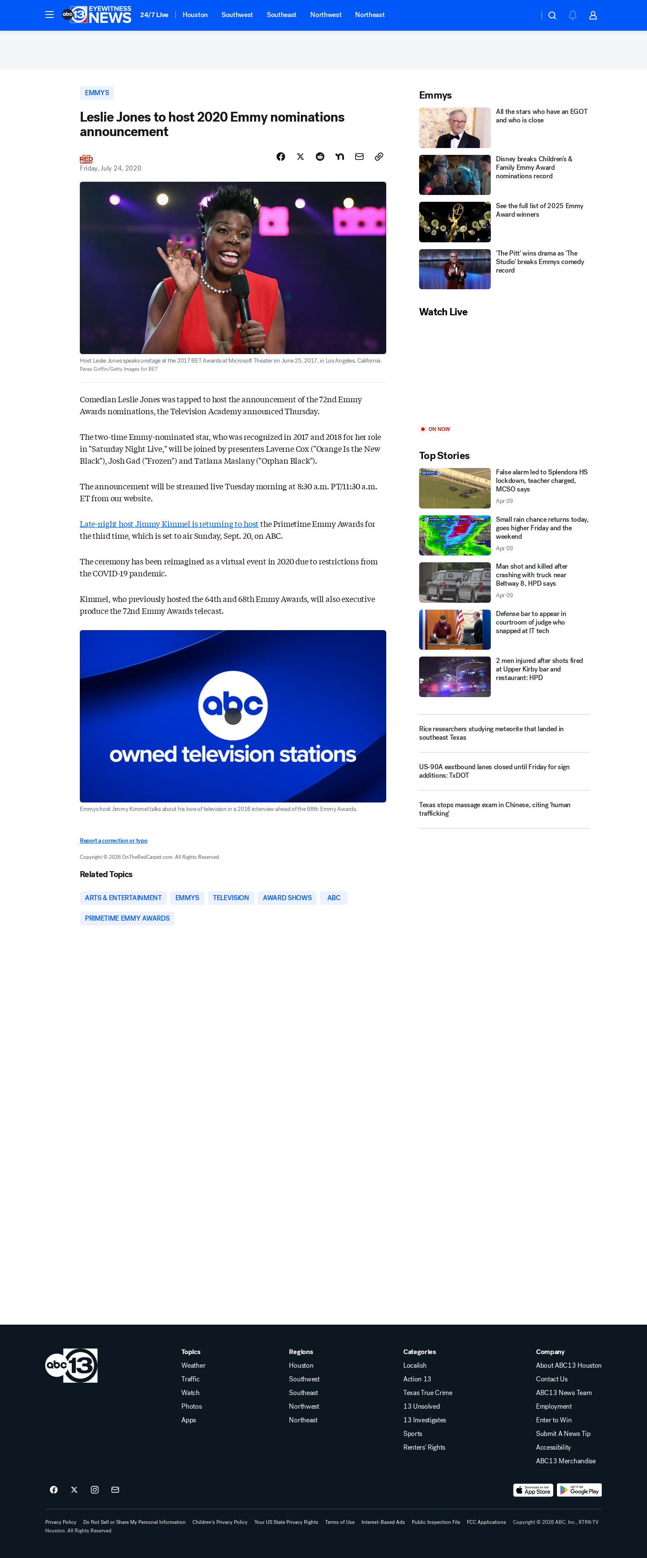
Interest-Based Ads (383, 1522)
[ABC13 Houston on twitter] (74, 1490)
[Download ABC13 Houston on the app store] (533, 1490)
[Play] (504, 372)
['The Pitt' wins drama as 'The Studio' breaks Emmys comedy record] (504, 269)
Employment (554, 1406)
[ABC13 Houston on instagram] (94, 1490)
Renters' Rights (424, 1447)
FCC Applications (486, 1522)
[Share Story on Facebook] (281, 156)
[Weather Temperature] (526, 15)
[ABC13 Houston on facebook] (53, 1490)
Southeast (282, 14)
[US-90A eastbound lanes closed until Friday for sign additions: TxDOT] (504, 774)
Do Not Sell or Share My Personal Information (134, 1522)
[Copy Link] (379, 156)
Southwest (237, 14)
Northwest (325, 14)
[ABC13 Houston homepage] (96, 15)
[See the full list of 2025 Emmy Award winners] (504, 222)
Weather (193, 1365)
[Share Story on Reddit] (320, 156)
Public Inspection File (436, 1522)
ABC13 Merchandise (566, 1461)
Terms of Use (340, 1522)
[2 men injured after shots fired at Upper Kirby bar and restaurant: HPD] (504, 677)
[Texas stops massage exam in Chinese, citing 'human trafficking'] (504, 812)
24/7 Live (154, 14)
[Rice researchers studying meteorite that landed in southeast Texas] (504, 733)
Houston (195, 14)
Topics (190, 1352)
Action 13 (417, 1379)
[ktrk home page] (71, 1366)
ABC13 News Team (564, 1392)
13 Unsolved (421, 1406)
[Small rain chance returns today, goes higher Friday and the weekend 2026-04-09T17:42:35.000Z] (504, 535)
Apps (188, 1420)
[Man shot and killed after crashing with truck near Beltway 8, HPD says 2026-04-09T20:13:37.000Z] (504, 582)
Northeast (370, 14)
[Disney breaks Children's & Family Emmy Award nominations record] (504, 175)
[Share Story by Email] (359, 156)
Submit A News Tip (563, 1433)
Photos (191, 1406)
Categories (419, 1352)
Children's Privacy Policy (220, 1522)
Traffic (190, 1379)
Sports (412, 1433)
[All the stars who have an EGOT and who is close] (504, 128)
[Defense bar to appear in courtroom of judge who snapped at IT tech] (504, 630)
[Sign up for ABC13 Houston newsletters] (115, 1490)
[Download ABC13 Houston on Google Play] (579, 1490)
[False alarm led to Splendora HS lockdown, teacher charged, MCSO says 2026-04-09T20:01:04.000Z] (504, 488)
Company (550, 1352)
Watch (190, 1392)
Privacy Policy (60, 1522)
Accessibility (553, 1447)
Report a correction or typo (113, 841)
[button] (49, 14)
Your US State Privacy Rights (286, 1522)
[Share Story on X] (300, 156)
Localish (414, 1365)
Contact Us (552, 1379)
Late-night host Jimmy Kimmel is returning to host (169, 523)
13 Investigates (424, 1420)
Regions (301, 1352)
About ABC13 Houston (569, 1365)
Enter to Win (553, 1420)
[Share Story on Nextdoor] (339, 156)
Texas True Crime (427, 1392)
